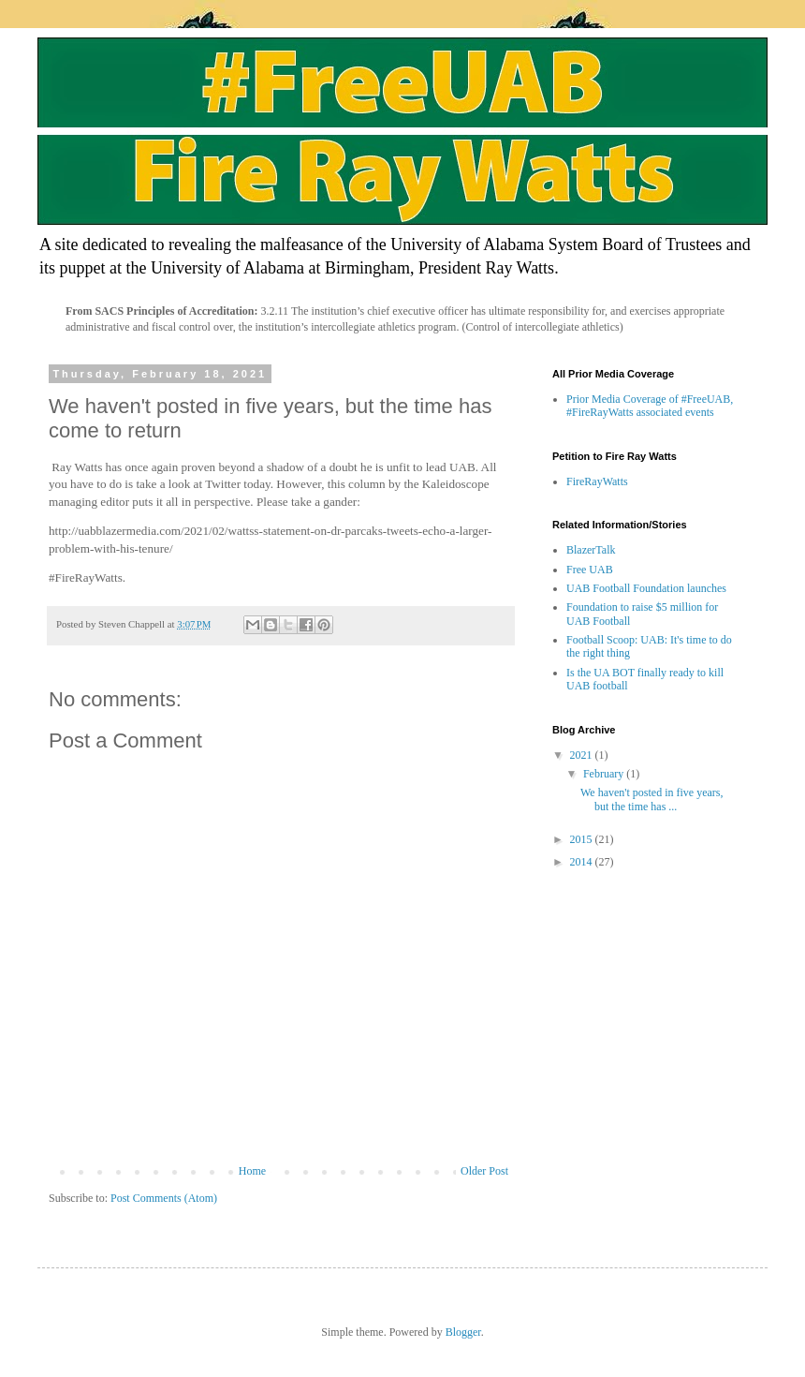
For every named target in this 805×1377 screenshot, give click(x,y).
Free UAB (589, 569)
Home (252, 1170)
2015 (582, 839)
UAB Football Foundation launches (646, 588)
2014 (582, 861)
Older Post (484, 1170)
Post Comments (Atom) (163, 1198)
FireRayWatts (597, 481)
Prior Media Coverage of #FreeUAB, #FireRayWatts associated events (649, 405)
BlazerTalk (590, 549)
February (604, 773)
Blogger (463, 1332)
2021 (582, 755)
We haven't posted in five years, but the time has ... (651, 799)
